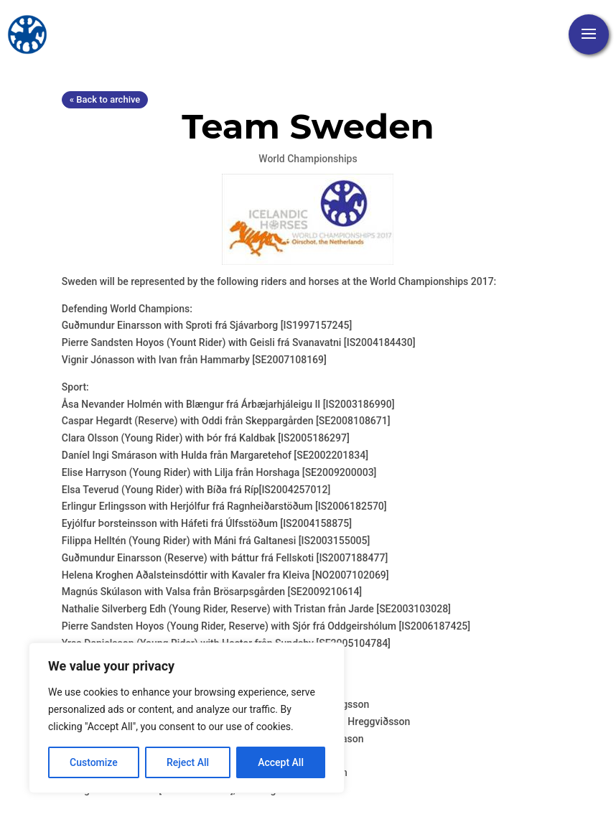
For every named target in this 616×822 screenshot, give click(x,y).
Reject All (188, 762)
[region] (187, 718)
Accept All (281, 762)
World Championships (307, 158)
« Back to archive (105, 99)
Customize (94, 762)
